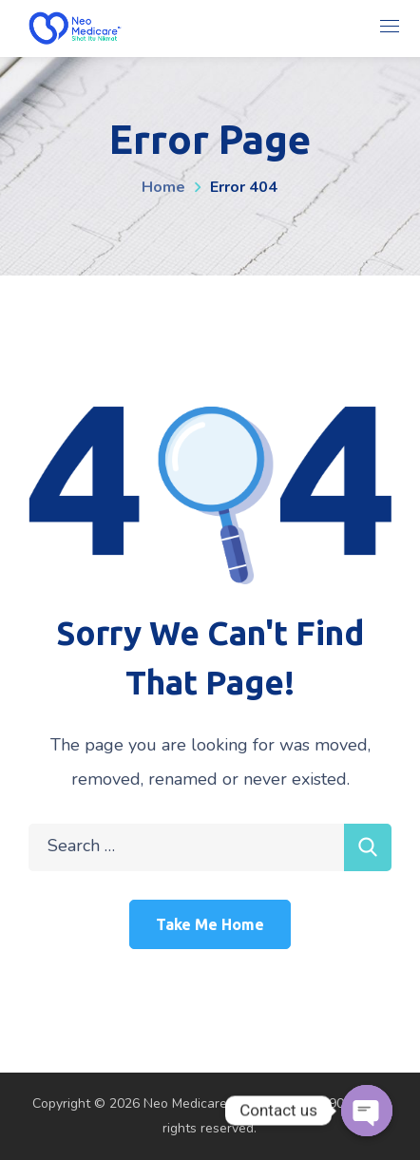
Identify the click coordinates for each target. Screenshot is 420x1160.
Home (163, 187)
